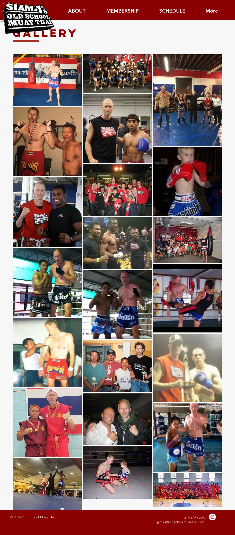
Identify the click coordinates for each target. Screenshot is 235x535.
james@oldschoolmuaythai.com (181, 522)
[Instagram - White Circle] (212, 517)
